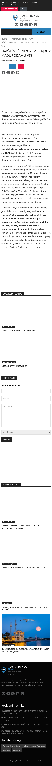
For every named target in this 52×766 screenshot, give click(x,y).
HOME (4, 39)
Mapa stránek (6, 5)
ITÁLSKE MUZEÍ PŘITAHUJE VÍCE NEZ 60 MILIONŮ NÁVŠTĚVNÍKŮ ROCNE (24, 712)
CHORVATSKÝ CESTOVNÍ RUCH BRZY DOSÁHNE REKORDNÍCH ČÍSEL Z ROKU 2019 (24, 732)
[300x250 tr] (26, 268)
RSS (16, 5)
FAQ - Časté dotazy (29, 2)
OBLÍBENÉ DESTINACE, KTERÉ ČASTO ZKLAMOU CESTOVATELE (24, 718)
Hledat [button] (41, 32)
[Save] (18, 73)
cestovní (16, 750)
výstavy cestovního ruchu (34, 746)
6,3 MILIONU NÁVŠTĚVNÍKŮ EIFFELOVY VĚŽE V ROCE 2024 (25, 725)
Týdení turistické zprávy (22, 39)
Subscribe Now (10, 8)
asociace (6, 750)
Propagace (15, 2)
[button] (23, 9)
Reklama (4, 2)
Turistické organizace (11, 746)
